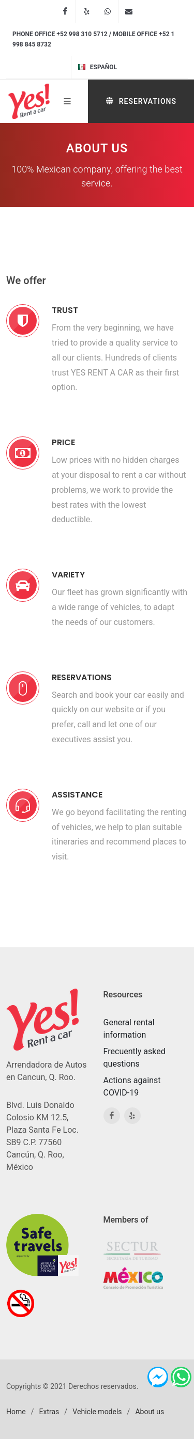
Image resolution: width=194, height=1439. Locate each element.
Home (16, 1411)
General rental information (129, 1028)
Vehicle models (97, 1411)
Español (97, 67)
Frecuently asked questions (134, 1057)
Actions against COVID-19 (132, 1086)
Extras (49, 1411)
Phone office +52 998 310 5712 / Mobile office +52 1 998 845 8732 (93, 39)
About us (149, 1411)
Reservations (141, 101)
